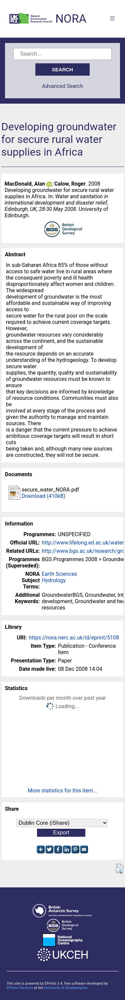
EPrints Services (20, 988)
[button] (119, 869)
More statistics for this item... (62, 790)
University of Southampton (65, 988)
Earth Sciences (59, 574)
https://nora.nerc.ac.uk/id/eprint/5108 (74, 637)
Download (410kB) (43, 496)
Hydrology (54, 580)
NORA (70, 19)
